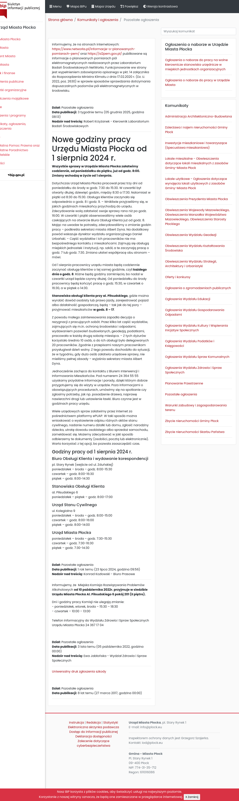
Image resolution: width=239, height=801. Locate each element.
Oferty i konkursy (183, 300)
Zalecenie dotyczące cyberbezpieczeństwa (103, 766)
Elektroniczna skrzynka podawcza (103, 750)
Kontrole (8, 107)
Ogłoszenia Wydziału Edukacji (193, 327)
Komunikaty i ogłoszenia (110, 20)
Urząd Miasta (12, 64)
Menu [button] (68, 6)
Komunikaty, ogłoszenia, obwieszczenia (20, 126)
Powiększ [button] (142, 6)
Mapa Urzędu (116, 6)
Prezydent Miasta (15, 56)
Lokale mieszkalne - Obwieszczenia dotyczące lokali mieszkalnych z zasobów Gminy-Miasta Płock (197, 177)
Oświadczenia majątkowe (21, 98)
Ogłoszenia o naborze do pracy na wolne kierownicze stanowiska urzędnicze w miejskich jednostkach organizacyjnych (197, 67)
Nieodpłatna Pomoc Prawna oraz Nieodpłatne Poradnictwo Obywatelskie (27, 150)
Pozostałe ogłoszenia (186, 426)
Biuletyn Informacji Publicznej (28, 10)
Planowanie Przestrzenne (189, 416)
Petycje (7, 137)
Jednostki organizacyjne (20, 90)
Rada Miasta (11, 47)
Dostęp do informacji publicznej (103, 755)
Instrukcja (86, 745)
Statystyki (120, 745)
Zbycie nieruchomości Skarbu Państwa (200, 464)
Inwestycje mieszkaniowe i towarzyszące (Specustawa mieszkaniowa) (191, 157)
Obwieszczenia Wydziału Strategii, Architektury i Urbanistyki (196, 286)
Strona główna (73, 20)
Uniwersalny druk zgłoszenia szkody (92, 694)
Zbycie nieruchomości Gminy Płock (197, 453)
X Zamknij (191, 797)
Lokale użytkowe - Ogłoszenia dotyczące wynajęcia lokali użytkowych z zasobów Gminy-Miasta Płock (200, 197)
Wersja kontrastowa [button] (173, 6)
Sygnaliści (9, 163)
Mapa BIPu (89, 6)
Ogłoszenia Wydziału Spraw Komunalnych (191, 386)
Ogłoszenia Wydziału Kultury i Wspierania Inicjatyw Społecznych (196, 355)
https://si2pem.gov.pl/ (118, 53)
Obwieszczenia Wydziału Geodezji (196, 258)
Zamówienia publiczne (19, 81)
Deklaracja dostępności (103, 759)
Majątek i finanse (15, 73)
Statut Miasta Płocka (17, 39)
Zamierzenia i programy (20, 115)
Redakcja (103, 745)
